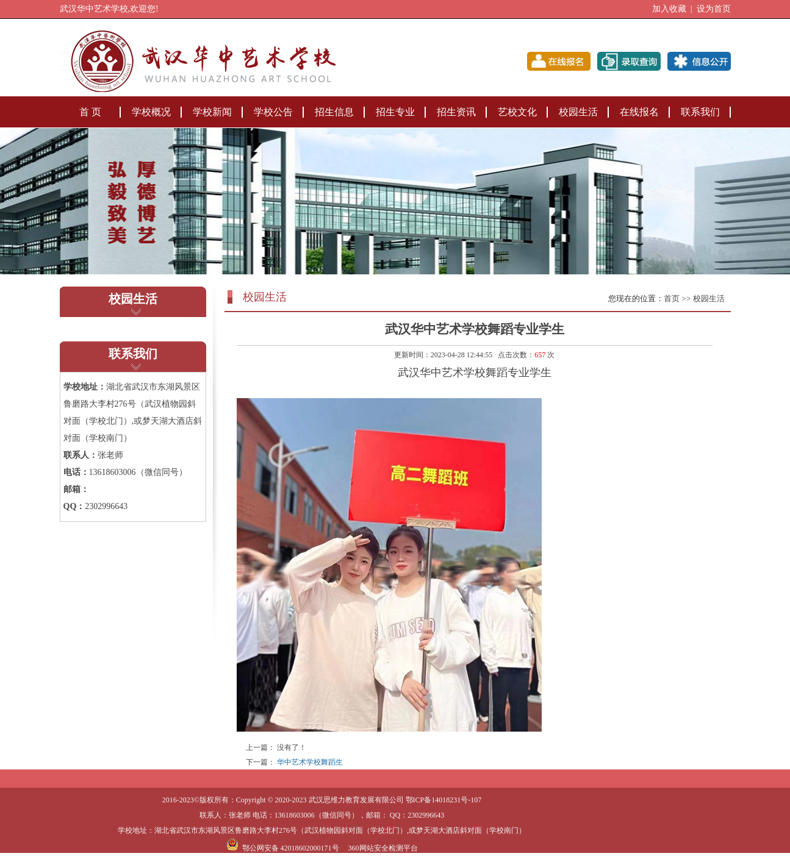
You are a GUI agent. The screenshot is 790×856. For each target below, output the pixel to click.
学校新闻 (212, 112)
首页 (672, 298)
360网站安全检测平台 (383, 848)
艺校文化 (517, 112)
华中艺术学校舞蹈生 (310, 762)
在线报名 (639, 112)
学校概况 (151, 112)
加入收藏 (669, 8)
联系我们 (700, 112)
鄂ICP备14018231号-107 (444, 800)
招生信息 (334, 112)
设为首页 (714, 8)
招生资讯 (456, 112)
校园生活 (578, 112)
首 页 (90, 112)
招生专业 (395, 112)
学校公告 (273, 112)
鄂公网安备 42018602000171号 (282, 848)
